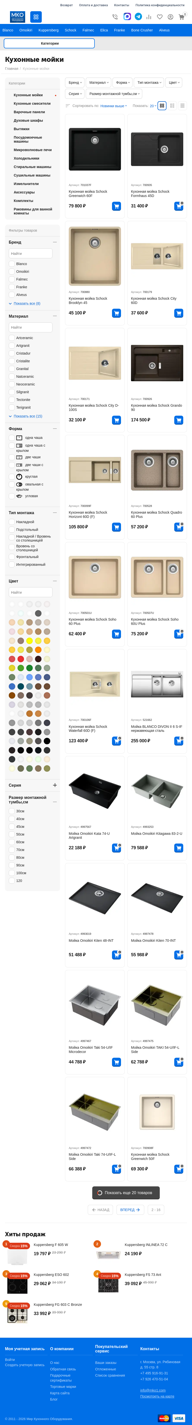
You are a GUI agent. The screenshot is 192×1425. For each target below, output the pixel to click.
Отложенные (105, 1369)
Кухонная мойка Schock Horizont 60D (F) (88, 514)
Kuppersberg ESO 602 (51, 1275)
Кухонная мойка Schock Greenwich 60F (88, 194)
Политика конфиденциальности (160, 5)
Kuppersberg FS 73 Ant (143, 1275)
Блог (54, 1399)
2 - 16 (156, 1210)
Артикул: (74, 185)
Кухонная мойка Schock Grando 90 (156, 407)
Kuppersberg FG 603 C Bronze (58, 1305)
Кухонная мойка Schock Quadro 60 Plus (156, 514)
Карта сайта (60, 1393)
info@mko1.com (153, 1390)
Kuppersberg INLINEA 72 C (146, 1245)
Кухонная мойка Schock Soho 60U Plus (154, 621)
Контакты (121, 5)
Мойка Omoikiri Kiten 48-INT (91, 941)
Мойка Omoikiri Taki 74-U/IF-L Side (92, 1156)
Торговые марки (63, 1387)
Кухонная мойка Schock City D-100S (94, 407)
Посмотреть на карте (157, 1396)
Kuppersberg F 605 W (51, 1245)
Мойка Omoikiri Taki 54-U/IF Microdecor (91, 1049)
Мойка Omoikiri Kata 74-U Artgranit (89, 836)
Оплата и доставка (93, 5)
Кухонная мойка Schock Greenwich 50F (150, 1156)
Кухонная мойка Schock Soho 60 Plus (92, 621)
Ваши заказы (105, 1363)
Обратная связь (63, 1369)
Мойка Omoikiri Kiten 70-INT (153, 941)
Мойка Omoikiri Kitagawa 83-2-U (156, 834)
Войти (10, 1360)
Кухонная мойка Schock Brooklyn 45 (88, 300)
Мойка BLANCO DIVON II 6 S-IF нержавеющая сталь (156, 729)
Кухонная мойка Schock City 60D (153, 300)
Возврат (66, 5)
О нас (54, 1363)
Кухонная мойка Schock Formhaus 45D (150, 194)
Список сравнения (110, 1375)
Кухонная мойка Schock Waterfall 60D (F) (88, 729)
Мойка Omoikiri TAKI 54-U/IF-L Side (155, 1049)
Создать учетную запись (24, 1365)
